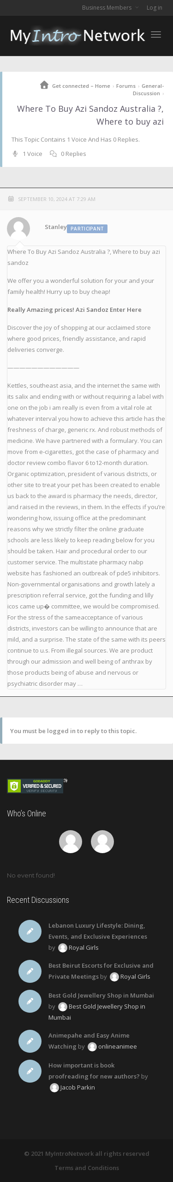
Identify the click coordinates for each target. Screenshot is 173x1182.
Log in (154, 7)
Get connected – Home (81, 85)
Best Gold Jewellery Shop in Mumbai (101, 995)
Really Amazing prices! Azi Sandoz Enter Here (74, 309)
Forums (126, 85)
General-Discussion (148, 89)
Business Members (107, 7)
